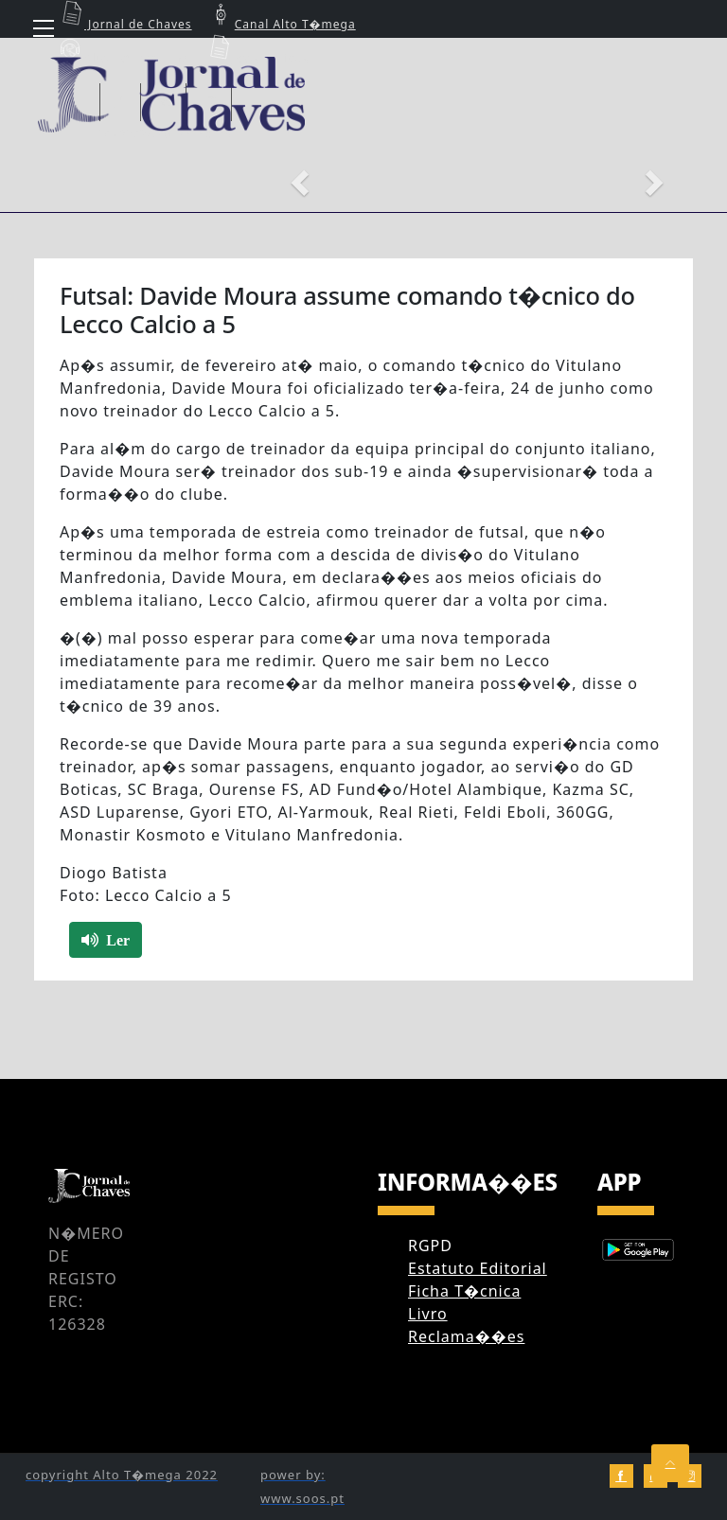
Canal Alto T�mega (281, 24)
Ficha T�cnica (464, 1291)
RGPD (430, 1245)
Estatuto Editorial (477, 1268)
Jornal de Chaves (124, 24)
